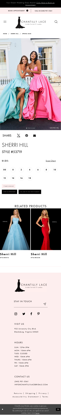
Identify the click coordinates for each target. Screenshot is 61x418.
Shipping (30, 396)
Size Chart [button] (49, 162)
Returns (18, 396)
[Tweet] (18, 136)
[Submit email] (44, 308)
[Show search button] (56, 22)
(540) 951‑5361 (21, 385)
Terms (45, 400)
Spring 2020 (26, 35)
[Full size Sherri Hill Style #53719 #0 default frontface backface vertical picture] (30, 85)
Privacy (43, 396)
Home (5, 35)
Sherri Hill (15, 35)
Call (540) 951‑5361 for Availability (30, 195)
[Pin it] (27, 136)
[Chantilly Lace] (30, 24)
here (37, 416)
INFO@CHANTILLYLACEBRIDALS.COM (31, 388)
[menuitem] (16, 317)
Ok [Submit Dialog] (57, 412)
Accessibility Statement (26, 400)
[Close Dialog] (3, 412)
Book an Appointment (10, 195)
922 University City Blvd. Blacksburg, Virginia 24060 (26, 333)
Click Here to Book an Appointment (40, 4)
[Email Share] (34, 136)
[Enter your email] (31, 308)
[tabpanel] (30, 85)
